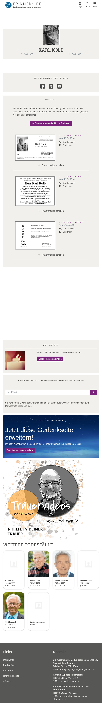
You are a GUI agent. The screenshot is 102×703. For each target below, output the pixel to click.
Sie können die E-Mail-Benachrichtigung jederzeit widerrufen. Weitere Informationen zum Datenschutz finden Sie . (47, 404)
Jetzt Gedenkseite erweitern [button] (20, 450)
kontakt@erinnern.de (69, 681)
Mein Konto (8, 660)
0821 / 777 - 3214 (69, 693)
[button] (93, 392)
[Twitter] (51, 86)
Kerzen (60, 66)
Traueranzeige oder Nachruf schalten (51, 123)
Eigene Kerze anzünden (50, 359)
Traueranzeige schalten (51, 165)
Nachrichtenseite (11, 676)
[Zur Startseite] (23, 4)
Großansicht (67, 142)
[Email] (59, 86)
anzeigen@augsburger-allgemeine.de (77, 669)
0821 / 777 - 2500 (69, 666)
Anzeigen (36, 66)
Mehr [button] (82, 66)
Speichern (65, 145)
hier (29, 406)
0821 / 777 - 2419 (69, 678)
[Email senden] (48, 392)
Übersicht (10, 66)
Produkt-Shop (9, 665)
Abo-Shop (8, 670)
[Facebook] (42, 86)
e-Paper (7, 681)
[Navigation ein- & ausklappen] (94, 4)
